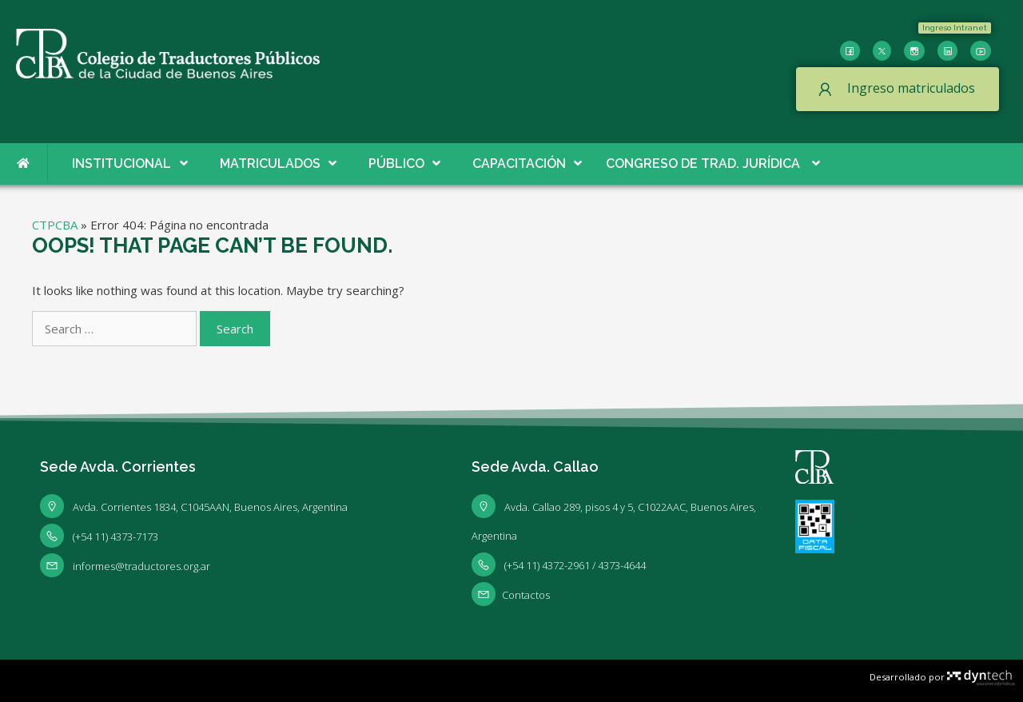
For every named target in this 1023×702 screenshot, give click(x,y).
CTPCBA (55, 225)
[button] (954, 28)
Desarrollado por (942, 677)
